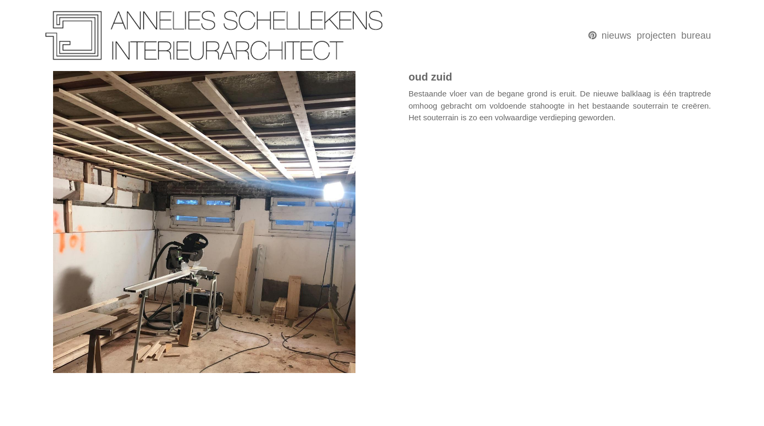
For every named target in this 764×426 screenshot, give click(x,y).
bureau (696, 35)
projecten (656, 35)
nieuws (616, 35)
